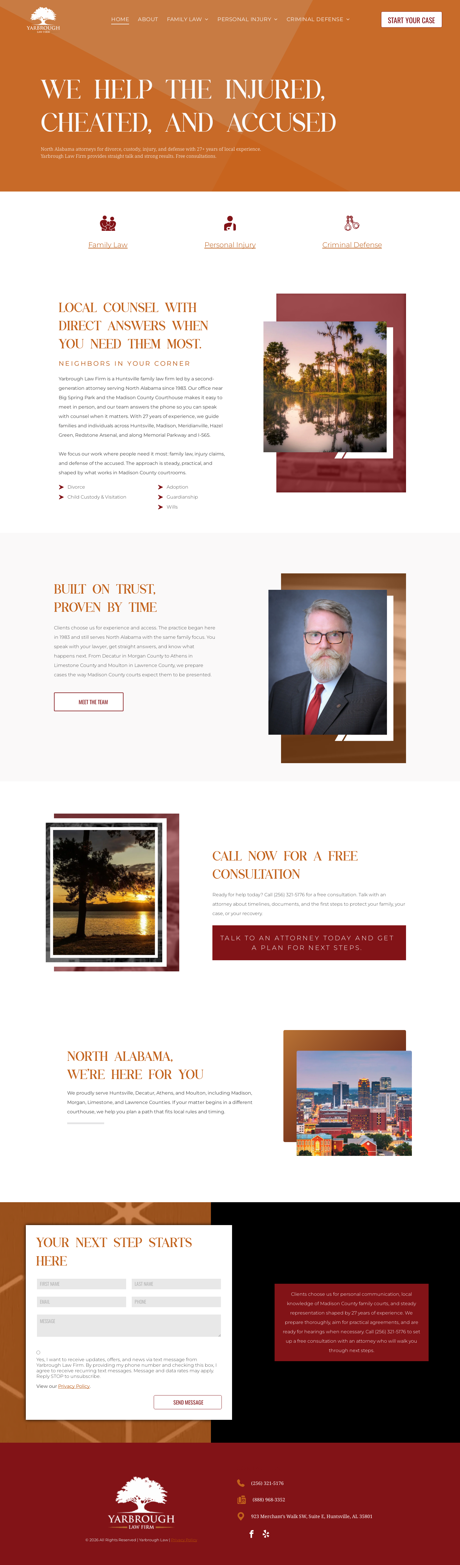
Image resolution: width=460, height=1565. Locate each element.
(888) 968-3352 (269, 1499)
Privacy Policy (74, 1386)
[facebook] (251, 1535)
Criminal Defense (352, 244)
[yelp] (266, 1535)
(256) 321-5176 (267, 1483)
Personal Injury (230, 244)
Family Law (108, 244)
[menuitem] (118, 19)
